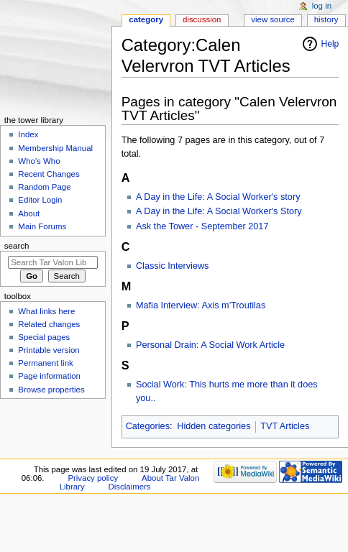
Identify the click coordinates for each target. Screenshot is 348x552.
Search (16, 246)
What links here (46, 311)
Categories (148, 426)
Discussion (202, 19)
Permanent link (45, 363)
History (326, 19)
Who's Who (39, 161)
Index (28, 134)
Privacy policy (93, 478)
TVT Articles (284, 426)
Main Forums (42, 226)
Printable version (48, 350)
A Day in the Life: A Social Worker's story (218, 197)
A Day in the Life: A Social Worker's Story (219, 211)
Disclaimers (130, 486)
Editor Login (40, 200)
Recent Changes (48, 174)
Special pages (44, 337)
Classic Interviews (172, 266)
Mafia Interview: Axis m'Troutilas (200, 305)
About (29, 213)
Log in (321, 5)
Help (330, 44)
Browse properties (51, 389)
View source (272, 19)
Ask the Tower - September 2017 (202, 226)
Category (146, 19)
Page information (49, 376)
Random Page (44, 187)
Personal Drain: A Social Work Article (210, 345)
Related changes (49, 324)
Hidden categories (213, 426)
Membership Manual (55, 148)
